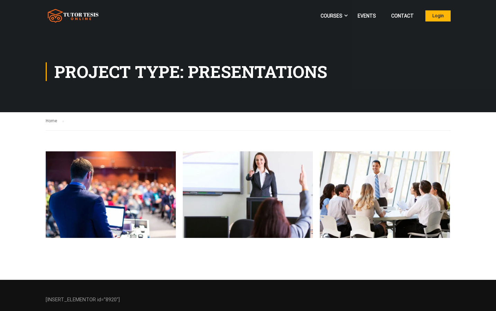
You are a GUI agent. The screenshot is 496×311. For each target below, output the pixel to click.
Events (367, 16)
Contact (402, 16)
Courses (331, 16)
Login (438, 15)
